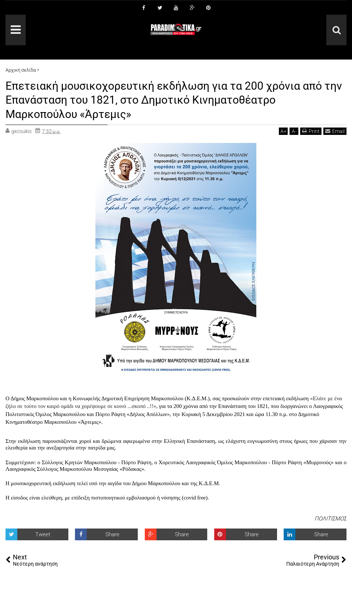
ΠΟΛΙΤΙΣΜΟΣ (330, 518)
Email (335, 131)
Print (311, 131)
